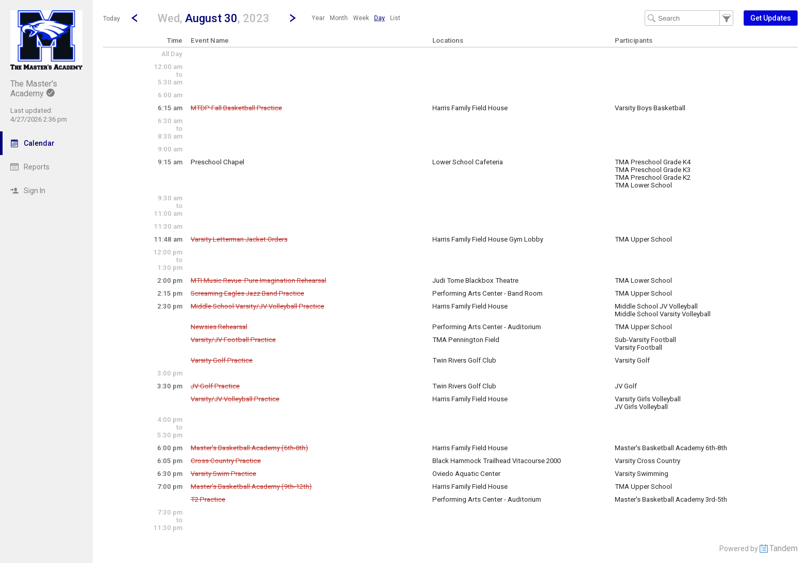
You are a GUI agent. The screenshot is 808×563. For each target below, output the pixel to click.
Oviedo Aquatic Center (466, 473)
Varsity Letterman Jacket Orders (239, 239)
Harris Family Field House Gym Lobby (487, 239)
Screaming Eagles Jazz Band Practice (247, 293)
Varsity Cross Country (647, 461)
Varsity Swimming (641, 473)
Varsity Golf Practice (221, 360)
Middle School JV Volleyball (656, 306)
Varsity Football (638, 347)
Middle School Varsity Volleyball (663, 314)
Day (379, 18)
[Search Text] (689, 18)
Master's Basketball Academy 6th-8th (671, 448)
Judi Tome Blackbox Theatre (475, 280)
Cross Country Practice (226, 461)
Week (361, 18)
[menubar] (356, 18)
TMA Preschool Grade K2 (653, 177)
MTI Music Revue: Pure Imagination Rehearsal (258, 280)
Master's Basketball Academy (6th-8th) (249, 448)
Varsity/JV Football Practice (233, 340)
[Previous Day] (134, 18)
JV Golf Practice (215, 386)
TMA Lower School (643, 185)
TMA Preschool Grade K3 (653, 170)
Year (318, 18)
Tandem (783, 548)
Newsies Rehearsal (219, 327)
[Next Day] (293, 18)
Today (111, 18)
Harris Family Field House (470, 108)
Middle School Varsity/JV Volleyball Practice (257, 306)
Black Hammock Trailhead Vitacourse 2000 (496, 461)
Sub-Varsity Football (645, 340)
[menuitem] (318, 18)
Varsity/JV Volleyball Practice (235, 399)
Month (339, 18)
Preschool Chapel (217, 162)
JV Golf (626, 386)
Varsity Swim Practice (223, 473)
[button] (213, 17)
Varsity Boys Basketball (650, 108)
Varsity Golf (632, 360)
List (395, 18)
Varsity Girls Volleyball (648, 399)
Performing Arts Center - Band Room (487, 293)
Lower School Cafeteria (467, 162)
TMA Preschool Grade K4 (653, 162)
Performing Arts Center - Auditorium (486, 327)
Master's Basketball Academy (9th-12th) (251, 486)
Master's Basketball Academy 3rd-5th (671, 499)
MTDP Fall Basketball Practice (236, 108)
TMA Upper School (643, 239)
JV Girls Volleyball (641, 407)
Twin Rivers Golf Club (464, 360)
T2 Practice (208, 499)
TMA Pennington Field (465, 340)
